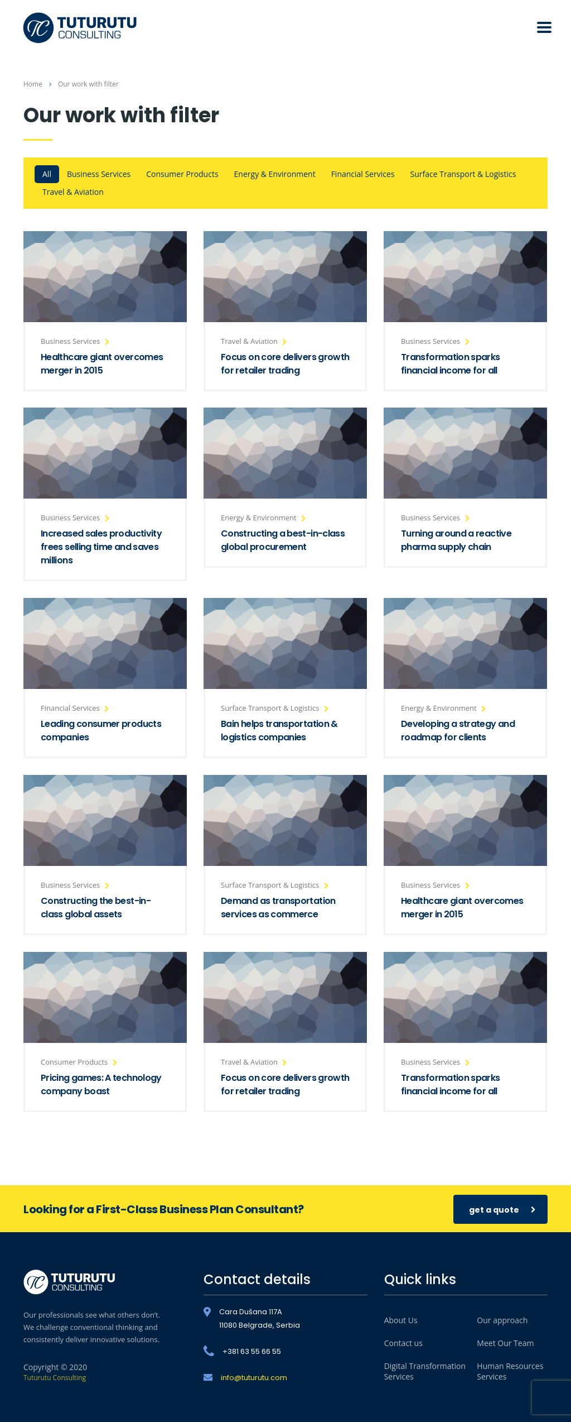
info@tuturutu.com (254, 1377)
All (46, 174)
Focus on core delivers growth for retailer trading (285, 364)
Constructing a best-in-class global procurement (283, 540)
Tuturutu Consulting (54, 1377)
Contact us (403, 1343)
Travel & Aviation (73, 191)
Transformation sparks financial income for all (450, 364)
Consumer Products (182, 174)
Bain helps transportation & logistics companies (279, 730)
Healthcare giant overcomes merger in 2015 (102, 364)
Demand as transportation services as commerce (278, 907)
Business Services (98, 174)
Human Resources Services (510, 1371)
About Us (401, 1320)
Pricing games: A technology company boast (101, 1084)
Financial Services (363, 174)
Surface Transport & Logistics (463, 174)
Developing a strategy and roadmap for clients (458, 730)
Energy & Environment (275, 174)
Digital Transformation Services (425, 1371)
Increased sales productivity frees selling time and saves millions (101, 547)
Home (32, 84)
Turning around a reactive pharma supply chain (456, 540)
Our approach (502, 1320)
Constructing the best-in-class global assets (96, 907)
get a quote (502, 1209)
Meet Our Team (505, 1343)
